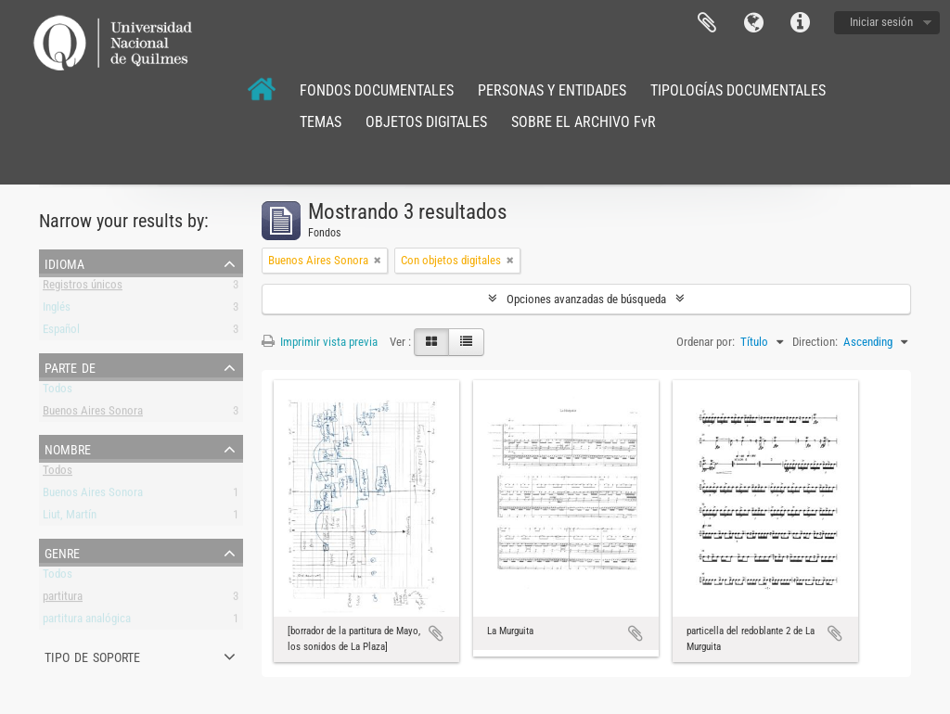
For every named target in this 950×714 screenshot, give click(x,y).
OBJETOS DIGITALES (426, 122)
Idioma (753, 23)
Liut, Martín (69, 518)
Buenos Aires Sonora (93, 414)
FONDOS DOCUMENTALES (377, 90)
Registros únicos (82, 288)
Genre (62, 552)
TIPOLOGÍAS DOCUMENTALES (738, 90)
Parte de (70, 366)
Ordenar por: (705, 342)
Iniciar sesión (881, 22)
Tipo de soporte (92, 655)
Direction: (815, 342)
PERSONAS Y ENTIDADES (552, 90)
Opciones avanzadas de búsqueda (586, 299)
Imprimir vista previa (320, 342)
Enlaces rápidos (800, 23)
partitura (63, 599)
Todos (57, 392)
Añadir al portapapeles (436, 633)
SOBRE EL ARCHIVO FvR (583, 122)
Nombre (68, 448)
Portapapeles (707, 23)
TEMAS (320, 122)
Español (61, 332)
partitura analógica (87, 622)
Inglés (57, 310)
